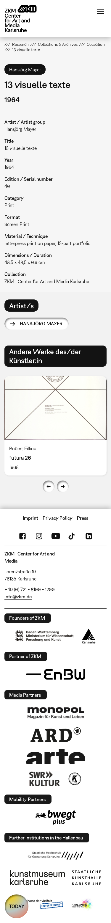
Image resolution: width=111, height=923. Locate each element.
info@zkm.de (18, 596)
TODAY (16, 906)
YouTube (56, 536)
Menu (101, 11)
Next (63, 486)
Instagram (39, 536)
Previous (48, 486)
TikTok (72, 536)
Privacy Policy (58, 518)
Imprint (30, 518)
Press (82, 518)
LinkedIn (89, 536)
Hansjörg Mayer (41, 323)
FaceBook (22, 536)
